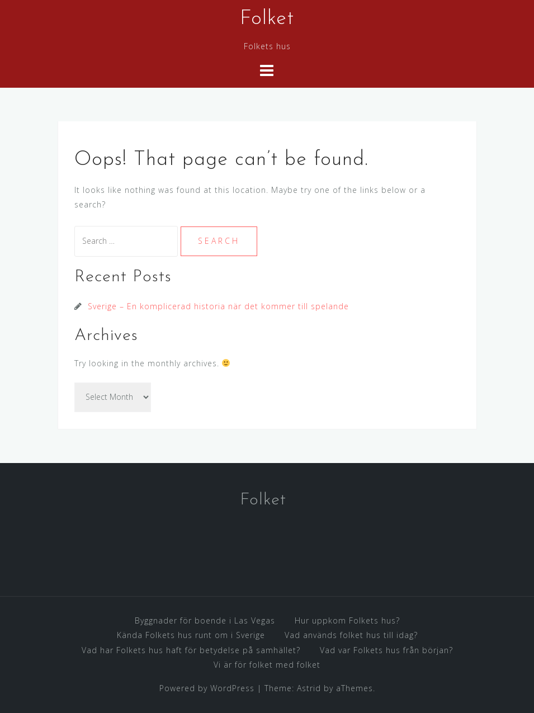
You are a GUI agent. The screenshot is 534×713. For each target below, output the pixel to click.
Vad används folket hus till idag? (351, 635)
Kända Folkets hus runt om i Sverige (191, 635)
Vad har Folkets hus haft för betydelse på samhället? (191, 650)
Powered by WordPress (206, 688)
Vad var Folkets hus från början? (386, 650)
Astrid (309, 688)
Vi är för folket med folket (267, 664)
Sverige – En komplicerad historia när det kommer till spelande (218, 306)
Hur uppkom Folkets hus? (347, 620)
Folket (267, 19)
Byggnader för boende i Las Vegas (205, 620)
